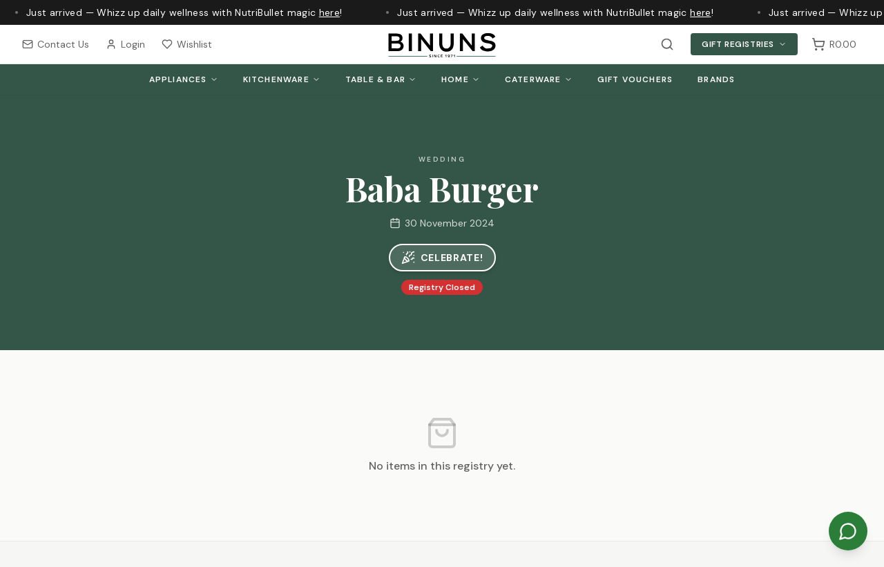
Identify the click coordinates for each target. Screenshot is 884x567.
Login (125, 44)
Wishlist (187, 44)
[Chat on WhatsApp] (848, 531)
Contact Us (55, 44)
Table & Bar (380, 79)
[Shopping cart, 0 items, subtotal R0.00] (834, 44)
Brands (716, 79)
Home (460, 79)
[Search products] (667, 44)
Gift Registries (744, 44)
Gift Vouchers (635, 79)
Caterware (539, 79)
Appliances (183, 79)
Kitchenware (281, 79)
